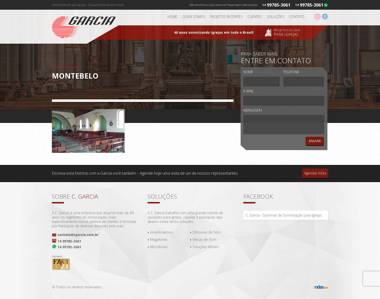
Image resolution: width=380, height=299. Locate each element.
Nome (248, 72)
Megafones (158, 239)
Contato (296, 16)
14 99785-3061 (69, 241)
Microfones (159, 246)
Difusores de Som (207, 232)
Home (172, 16)
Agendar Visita (315, 173)
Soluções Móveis (206, 246)
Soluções (275, 16)
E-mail (248, 91)
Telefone (291, 72)
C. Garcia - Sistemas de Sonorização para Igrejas (284, 215)
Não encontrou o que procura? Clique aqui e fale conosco (223, 5)
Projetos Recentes (226, 16)
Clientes (254, 16)
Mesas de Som (204, 239)
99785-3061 (311, 5)
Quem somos (193, 16)
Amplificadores (162, 232)
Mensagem (252, 110)
